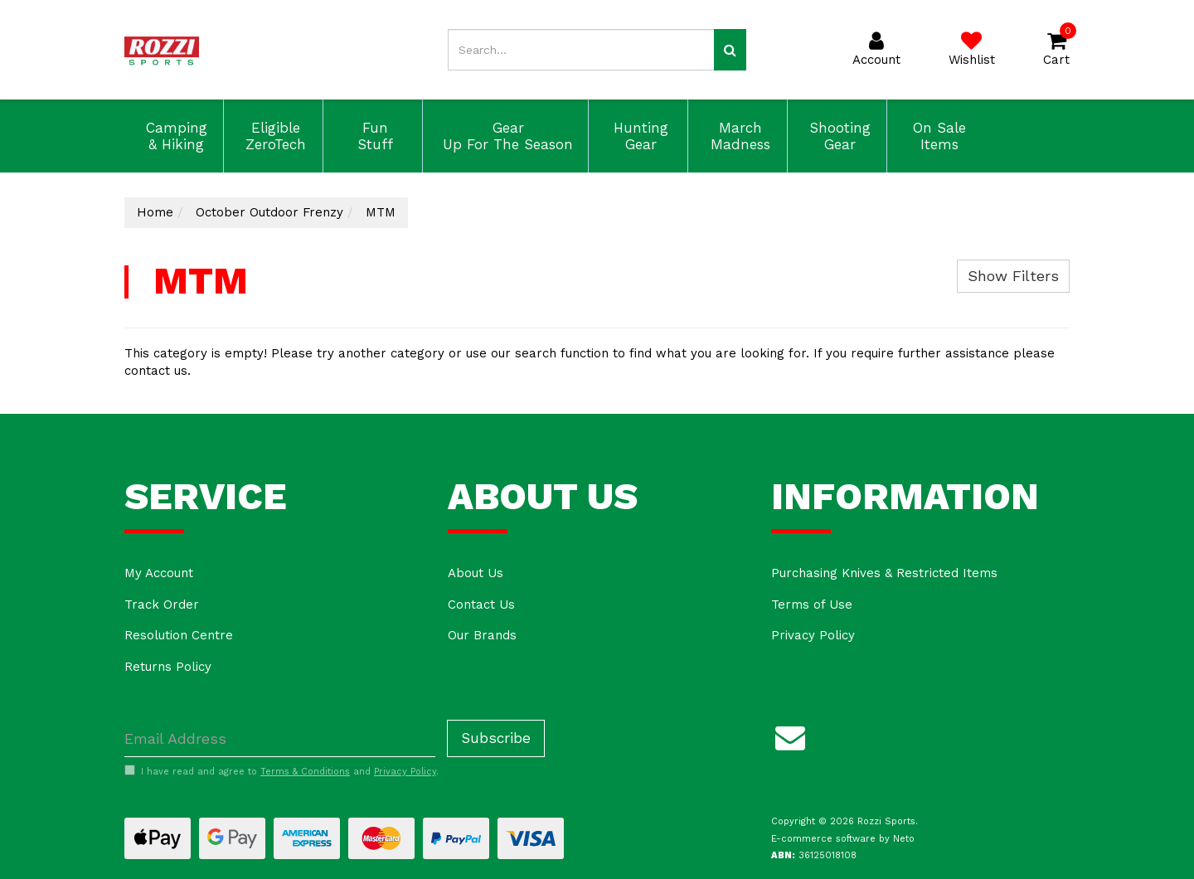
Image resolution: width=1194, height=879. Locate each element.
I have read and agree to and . (281, 771)
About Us (475, 573)
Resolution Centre (178, 635)
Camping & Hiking (174, 136)
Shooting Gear (837, 136)
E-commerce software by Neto (843, 838)
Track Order (161, 604)
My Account (158, 573)
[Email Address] (279, 738)
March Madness (738, 136)
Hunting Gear (638, 136)
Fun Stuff (372, 136)
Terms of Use (811, 604)
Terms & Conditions (305, 771)
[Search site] (730, 49)
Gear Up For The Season (505, 136)
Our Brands (482, 635)
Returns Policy (167, 666)
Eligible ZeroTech (273, 136)
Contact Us (481, 604)
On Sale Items (937, 136)
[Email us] (790, 734)
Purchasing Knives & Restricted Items (884, 573)
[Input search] (581, 49)
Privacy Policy (813, 635)
